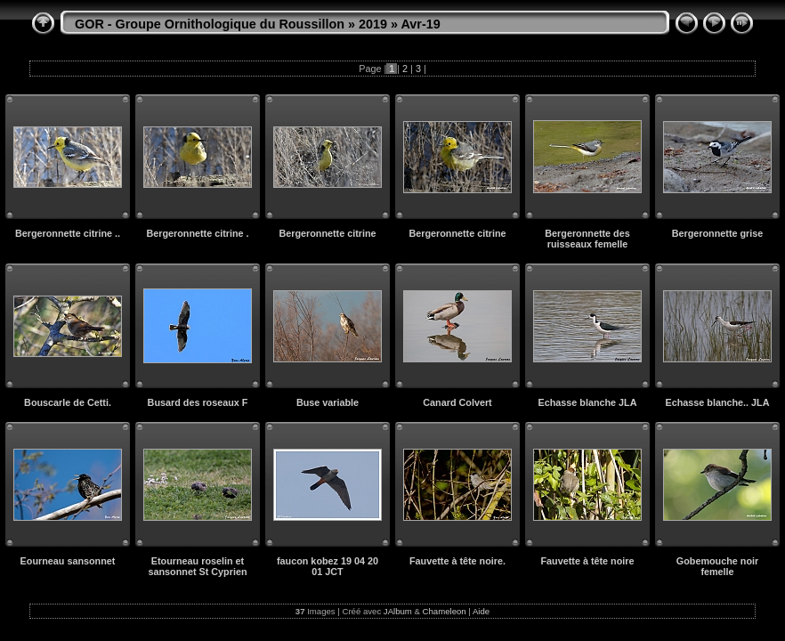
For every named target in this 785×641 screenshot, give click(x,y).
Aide (481, 611)
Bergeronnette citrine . (197, 233)
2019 (373, 24)
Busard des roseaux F (198, 402)
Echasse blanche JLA (587, 402)
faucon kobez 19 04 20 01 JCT (327, 566)
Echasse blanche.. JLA (717, 402)
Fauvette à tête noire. (457, 561)
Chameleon (444, 611)
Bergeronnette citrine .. (67, 233)
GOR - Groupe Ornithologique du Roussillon (209, 24)
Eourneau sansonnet (68, 561)
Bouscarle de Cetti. (67, 402)
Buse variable (327, 402)
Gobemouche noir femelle (717, 566)
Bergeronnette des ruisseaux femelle (587, 238)
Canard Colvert (457, 402)
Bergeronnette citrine (327, 233)
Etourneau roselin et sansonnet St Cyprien (198, 566)
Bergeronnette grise (718, 233)
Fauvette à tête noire (587, 561)
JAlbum (398, 611)
